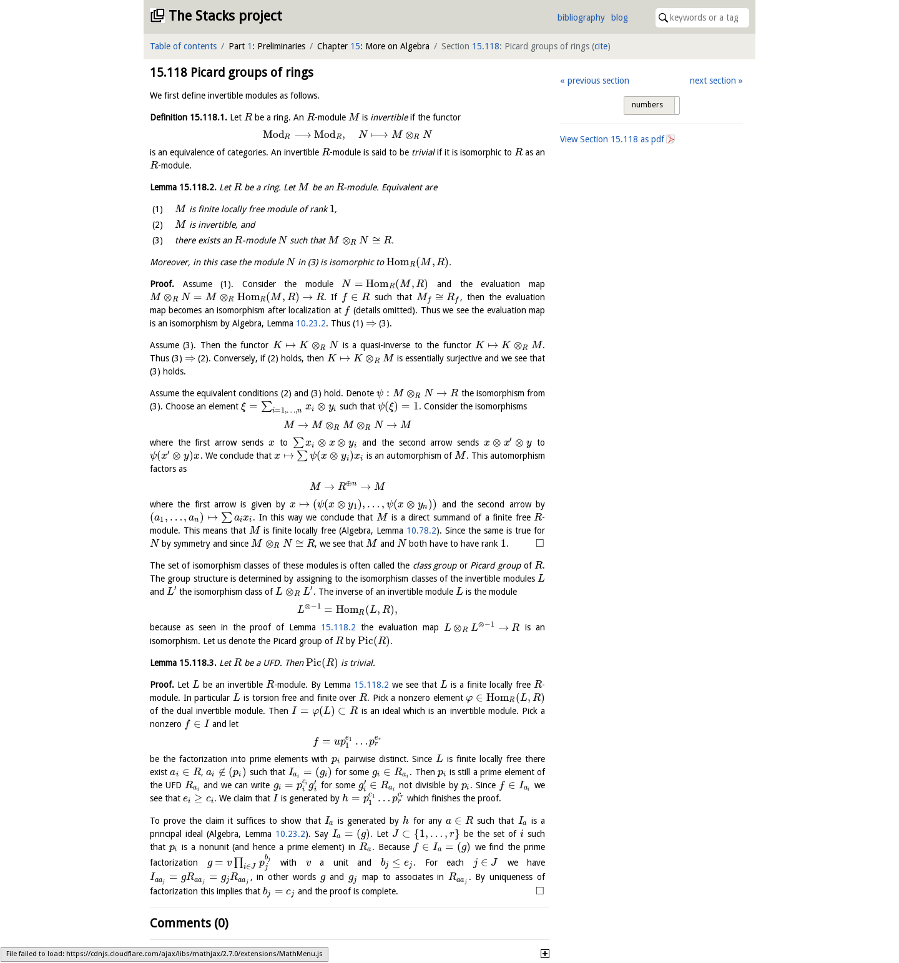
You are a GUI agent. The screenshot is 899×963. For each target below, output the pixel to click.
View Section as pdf (612, 139)
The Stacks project (225, 16)
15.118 (485, 46)
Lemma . (183, 187)
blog (619, 17)
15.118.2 (338, 628)
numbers (647, 104)
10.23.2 (311, 323)
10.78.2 (421, 530)
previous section (598, 81)
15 (355, 46)
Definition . (188, 117)
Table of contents (183, 46)
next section (713, 81)
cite (600, 46)
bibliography (581, 17)
